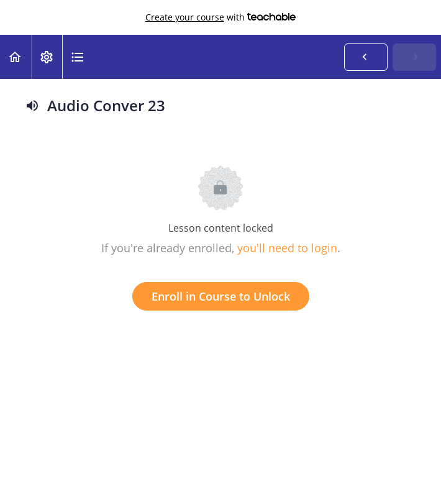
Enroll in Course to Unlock (221, 296)
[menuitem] (46, 57)
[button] (15, 57)
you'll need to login (287, 247)
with (220, 17)
